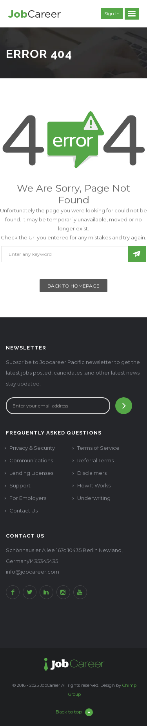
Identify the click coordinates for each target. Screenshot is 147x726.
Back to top (74, 712)
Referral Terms (95, 460)
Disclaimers (92, 473)
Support (20, 485)
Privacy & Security (32, 448)
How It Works (94, 485)
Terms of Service (98, 448)
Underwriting (94, 498)
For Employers (27, 498)
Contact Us (23, 510)
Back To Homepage (73, 286)
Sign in (112, 13)
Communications (31, 460)
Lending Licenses (31, 473)
